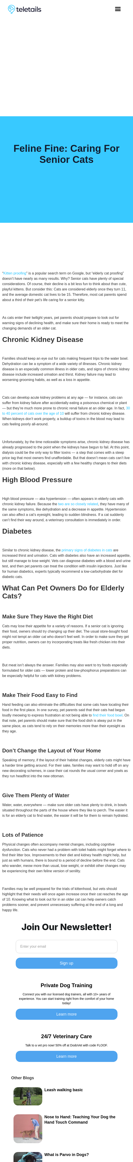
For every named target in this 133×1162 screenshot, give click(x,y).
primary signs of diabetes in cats (87, 550)
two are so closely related (78, 504)
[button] (118, 9)
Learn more (66, 1014)
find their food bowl (107, 715)
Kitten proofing (14, 273)
